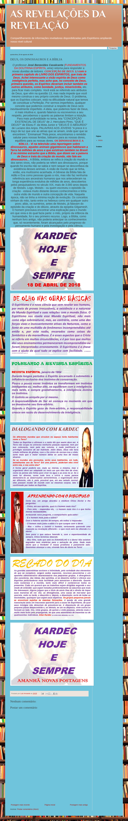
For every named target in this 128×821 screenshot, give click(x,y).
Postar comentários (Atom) (28, 809)
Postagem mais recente (20, 805)
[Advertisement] (49, 784)
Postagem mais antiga (79, 805)
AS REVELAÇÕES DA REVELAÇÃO (58, 19)
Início (100, 140)
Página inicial (50, 805)
